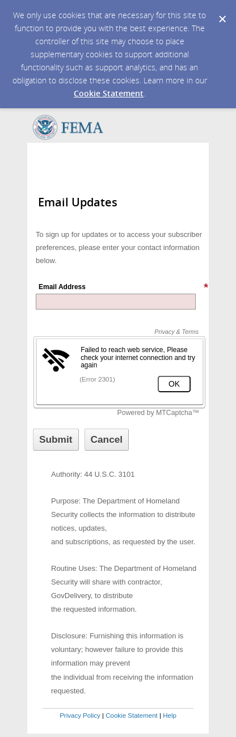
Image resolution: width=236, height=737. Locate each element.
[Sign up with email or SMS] (56, 440)
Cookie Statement (109, 93)
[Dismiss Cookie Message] (222, 11)
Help (169, 715)
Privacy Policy (80, 715)
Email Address (124, 287)
